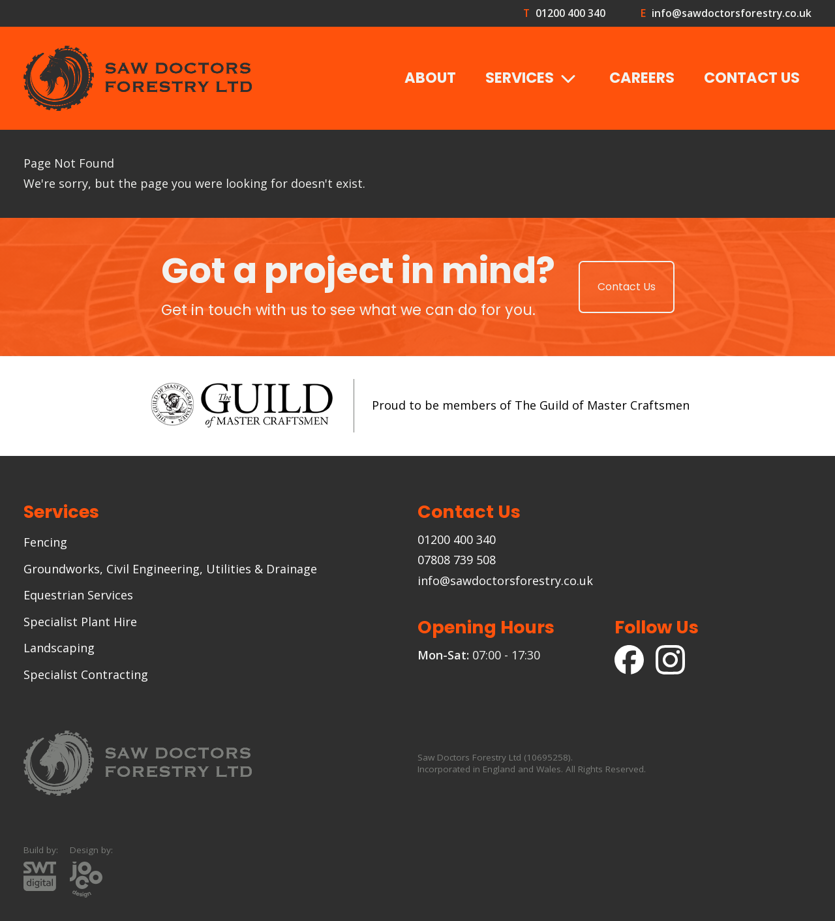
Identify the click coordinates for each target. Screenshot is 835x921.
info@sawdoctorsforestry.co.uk (731, 13)
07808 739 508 (457, 559)
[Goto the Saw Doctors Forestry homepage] (137, 78)
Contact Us (752, 77)
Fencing (45, 542)
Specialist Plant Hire (80, 621)
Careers (642, 77)
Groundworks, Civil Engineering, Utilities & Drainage (170, 569)
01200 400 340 (570, 13)
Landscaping (59, 648)
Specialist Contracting (85, 674)
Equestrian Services (78, 595)
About (430, 77)
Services (533, 79)
